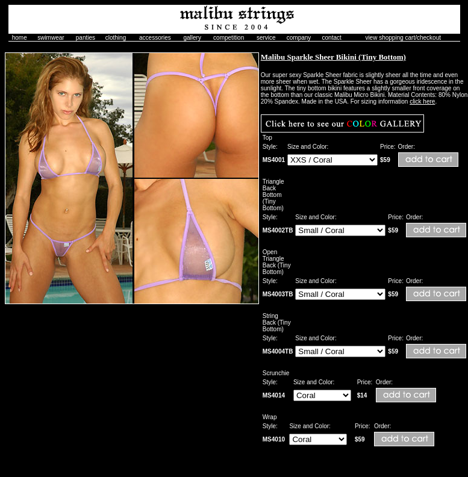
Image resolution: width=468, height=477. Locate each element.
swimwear (50, 37)
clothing (115, 37)
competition (228, 37)
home (19, 37)
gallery (192, 37)
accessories (155, 37)
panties (85, 37)
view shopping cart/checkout (403, 37)
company (299, 37)
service (266, 37)
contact (332, 37)
